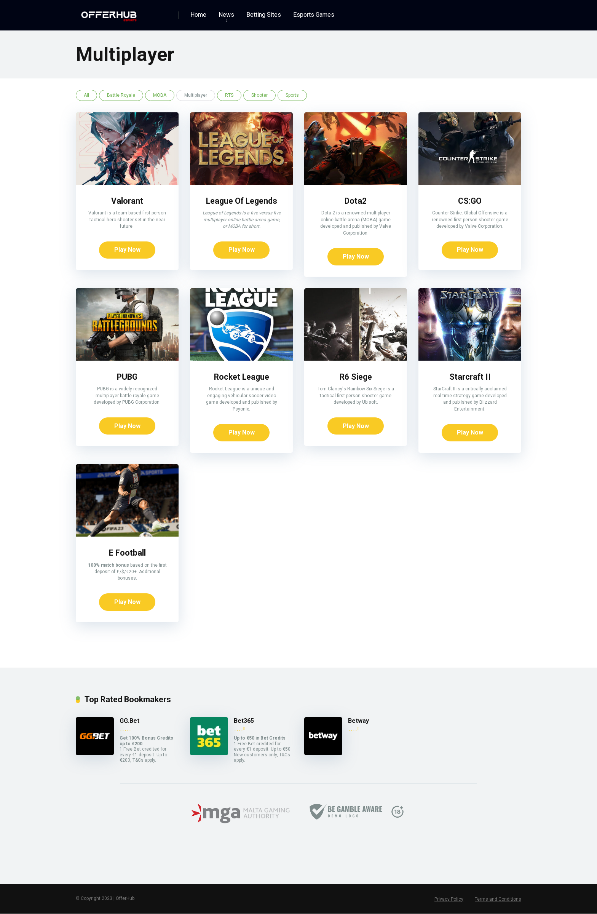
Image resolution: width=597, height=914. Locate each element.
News (226, 14)
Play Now (127, 250)
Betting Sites (263, 14)
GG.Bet (129, 721)
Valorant (127, 201)
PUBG (127, 377)
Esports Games (313, 14)
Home (198, 14)
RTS (229, 95)
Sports (292, 95)
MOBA (159, 95)
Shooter (259, 95)
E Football (127, 553)
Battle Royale (121, 95)
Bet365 (244, 721)
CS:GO (470, 201)
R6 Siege (356, 377)
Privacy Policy (448, 899)
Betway (358, 721)
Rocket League (241, 377)
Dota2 (356, 201)
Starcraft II (470, 377)
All (86, 95)
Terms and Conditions (498, 899)
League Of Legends (241, 201)
